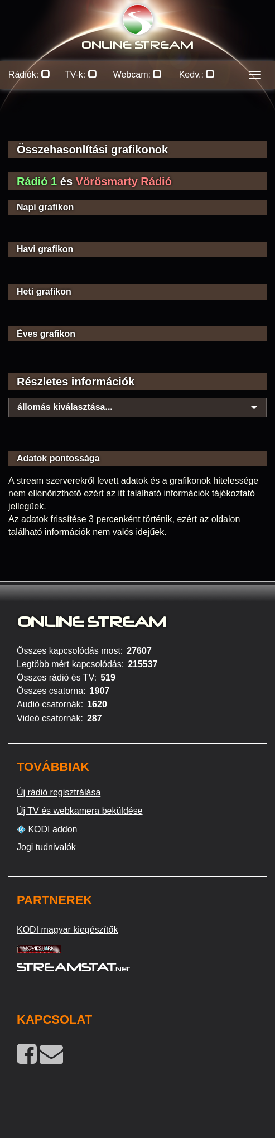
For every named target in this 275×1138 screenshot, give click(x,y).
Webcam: (137, 74)
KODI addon (47, 829)
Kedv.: (197, 74)
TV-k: (81, 74)
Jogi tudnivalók (46, 847)
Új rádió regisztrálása (58, 792)
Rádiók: (29, 74)
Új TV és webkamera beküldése (80, 811)
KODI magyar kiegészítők (67, 929)
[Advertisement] (137, 123)
